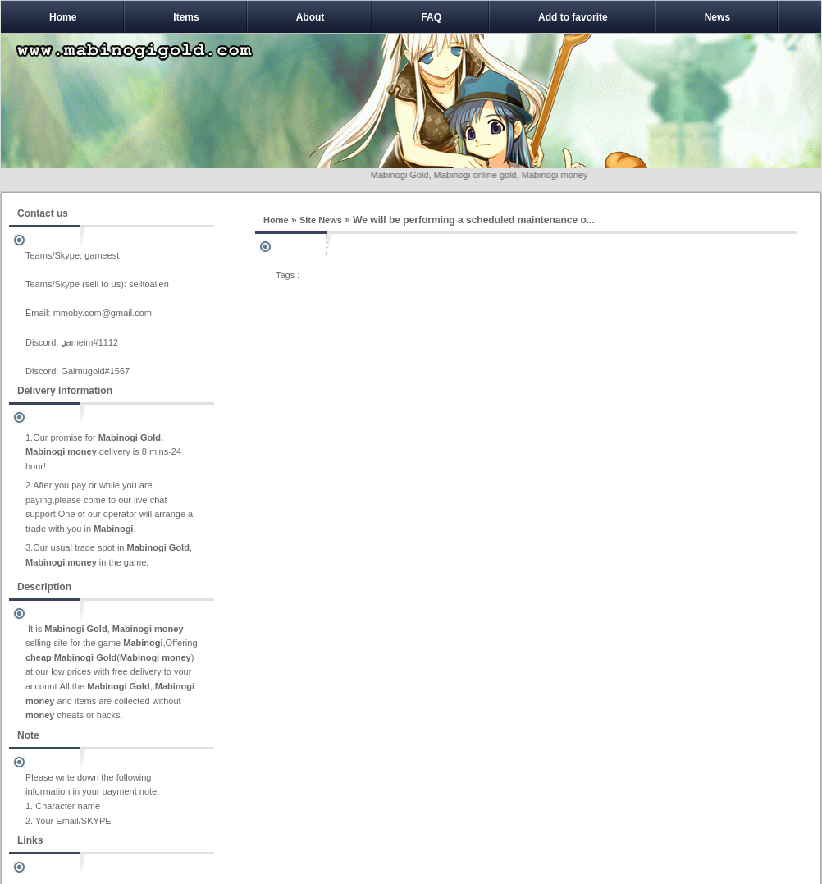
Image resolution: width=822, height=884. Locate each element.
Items (186, 17)
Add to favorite (573, 17)
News (717, 17)
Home (62, 17)
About (310, 17)
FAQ (431, 17)
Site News (320, 220)
